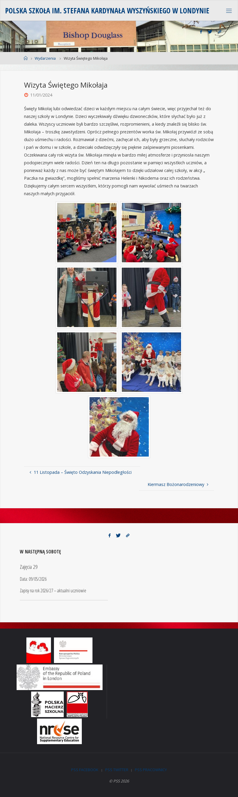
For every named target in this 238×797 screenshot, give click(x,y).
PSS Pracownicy (151, 769)
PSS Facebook (84, 769)
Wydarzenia (45, 58)
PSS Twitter (116, 769)
